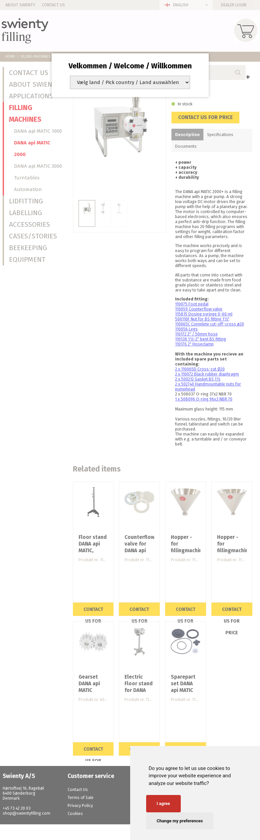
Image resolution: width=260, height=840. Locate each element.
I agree (163, 803)
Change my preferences (180, 820)
